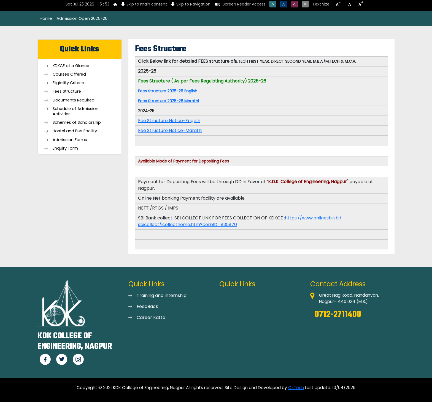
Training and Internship (162, 295)
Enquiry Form (65, 148)
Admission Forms (70, 139)
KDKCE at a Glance (71, 65)
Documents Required (73, 100)
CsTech (296, 387)
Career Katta (151, 317)
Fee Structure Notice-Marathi (170, 130)
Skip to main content (146, 4)
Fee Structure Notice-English (169, 120)
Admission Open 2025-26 (81, 18)
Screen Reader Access (244, 4)
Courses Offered (69, 74)
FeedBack (147, 306)
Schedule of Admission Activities (75, 111)
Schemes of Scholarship (77, 122)
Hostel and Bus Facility (75, 131)
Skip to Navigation (193, 4)
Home (46, 18)
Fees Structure (67, 91)
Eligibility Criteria (68, 83)
